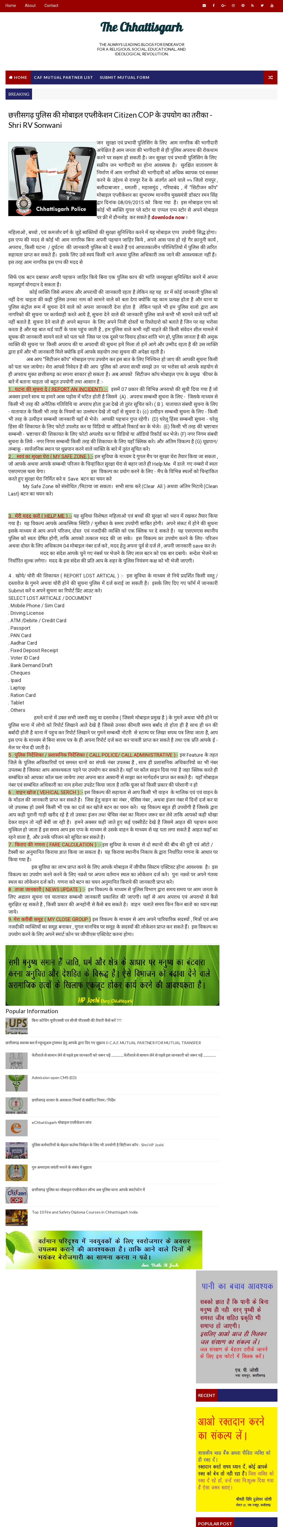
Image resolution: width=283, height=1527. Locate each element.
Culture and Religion (32, 1453)
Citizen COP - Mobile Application (224, 778)
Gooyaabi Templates (112, 1517)
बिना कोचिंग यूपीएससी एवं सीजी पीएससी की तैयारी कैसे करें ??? (77, 1135)
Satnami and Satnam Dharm (127, 1464)
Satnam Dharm (209, 820)
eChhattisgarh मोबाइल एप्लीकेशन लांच (61, 1243)
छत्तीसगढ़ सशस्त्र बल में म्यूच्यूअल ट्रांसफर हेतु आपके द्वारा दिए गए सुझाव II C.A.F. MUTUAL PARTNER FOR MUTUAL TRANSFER (235, 397)
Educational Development (37, 1472)
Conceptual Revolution (35, 1443)
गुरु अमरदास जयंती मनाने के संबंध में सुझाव (62, 1287)
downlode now (138, 235)
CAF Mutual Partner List (63, 76)
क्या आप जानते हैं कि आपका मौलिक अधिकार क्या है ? (234, 839)
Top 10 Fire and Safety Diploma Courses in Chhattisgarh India (85, 1332)
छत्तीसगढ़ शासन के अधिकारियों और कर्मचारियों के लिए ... (236, 834)
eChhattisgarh (114, 1439)
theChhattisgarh (29, 1433)
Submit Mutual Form (125, 76)
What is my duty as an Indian (220, 885)
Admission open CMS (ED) (54, 1198)
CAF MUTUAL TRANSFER (33, 1482)
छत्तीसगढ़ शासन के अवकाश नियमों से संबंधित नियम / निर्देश (74, 1220)
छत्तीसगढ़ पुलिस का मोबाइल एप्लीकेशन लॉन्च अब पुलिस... (236, 881)
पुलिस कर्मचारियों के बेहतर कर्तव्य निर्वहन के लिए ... (231, 816)
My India (69, 1443)
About (30, 5)
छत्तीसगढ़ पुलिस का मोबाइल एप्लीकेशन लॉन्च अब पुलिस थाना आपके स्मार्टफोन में (88, 1310)
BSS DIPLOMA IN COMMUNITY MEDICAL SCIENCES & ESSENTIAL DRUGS (230, 743)
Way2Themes (53, 1517)
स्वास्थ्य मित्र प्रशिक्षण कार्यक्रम (216, 811)
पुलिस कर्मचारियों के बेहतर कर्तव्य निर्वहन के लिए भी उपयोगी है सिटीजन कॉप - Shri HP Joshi (98, 1265)
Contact (51, 5)
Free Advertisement (31, 1462)
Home (11, 5)
